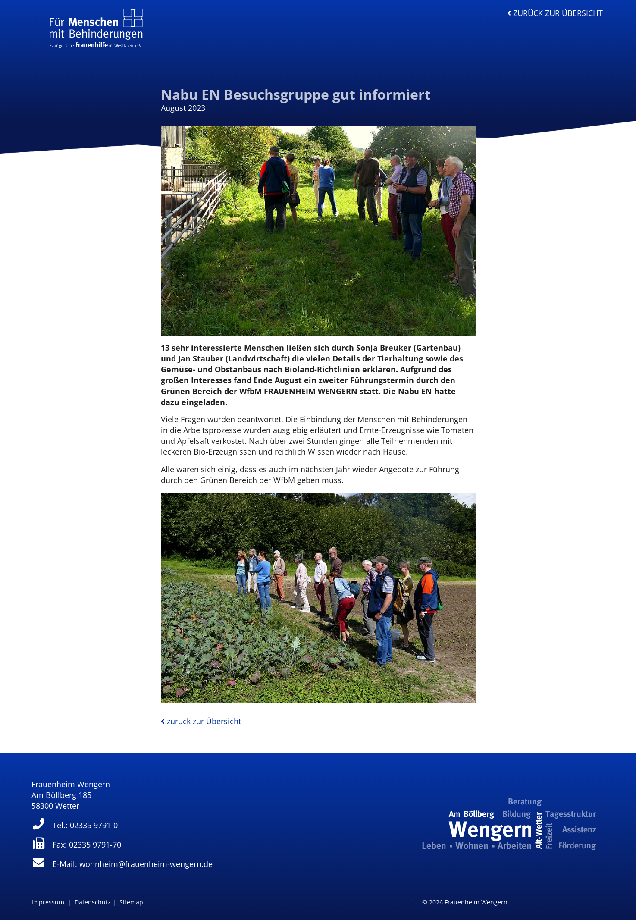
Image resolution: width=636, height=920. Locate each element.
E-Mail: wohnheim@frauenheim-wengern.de (122, 864)
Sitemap (131, 902)
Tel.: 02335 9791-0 (74, 825)
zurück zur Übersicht (555, 13)
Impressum (47, 902)
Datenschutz (93, 902)
